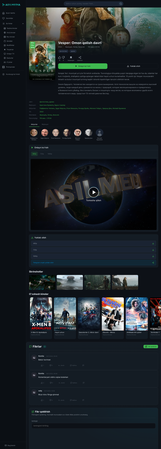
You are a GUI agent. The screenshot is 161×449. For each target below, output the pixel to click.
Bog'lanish (10, 445)
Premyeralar (8, 67)
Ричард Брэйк (83, 108)
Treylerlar (9, 50)
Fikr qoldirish (150, 347)
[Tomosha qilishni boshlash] (94, 194)
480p (34, 154)
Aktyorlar (34, 124)
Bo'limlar (13, 23)
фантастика (63, 51)
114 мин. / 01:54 (94, 47)
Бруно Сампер (59, 105)
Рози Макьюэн (72, 108)
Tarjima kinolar (10, 28)
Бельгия (81, 47)
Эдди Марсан (60, 108)
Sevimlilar (7, 18)
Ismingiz (35, 421)
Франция (68, 47)
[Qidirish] (121, 4)
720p (42, 154)
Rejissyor (45, 124)
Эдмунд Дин (107, 108)
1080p (50, 154)
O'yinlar (8, 62)
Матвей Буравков (119, 108)
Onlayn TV (9, 54)
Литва (75, 47)
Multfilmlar (9, 45)
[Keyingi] (157, 318)
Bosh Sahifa (8, 13)
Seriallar (8, 41)
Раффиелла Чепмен (47, 108)
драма (73, 51)
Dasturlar (8, 58)
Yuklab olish (133, 66)
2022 (60, 47)
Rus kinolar (9, 37)
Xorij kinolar (9, 33)
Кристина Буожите (46, 105)
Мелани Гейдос (95, 108)
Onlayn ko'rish (82, 66)
